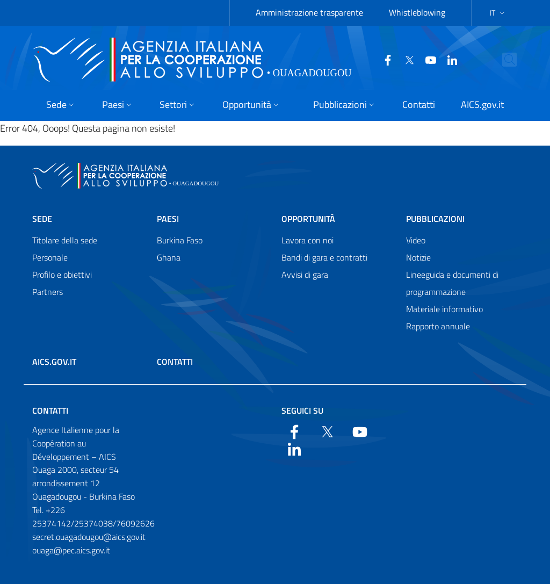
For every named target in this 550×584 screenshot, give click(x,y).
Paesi (168, 218)
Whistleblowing (417, 12)
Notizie (418, 257)
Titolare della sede (64, 240)
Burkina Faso (179, 240)
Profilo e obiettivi (62, 274)
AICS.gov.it (54, 361)
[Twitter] (401, 59)
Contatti (175, 361)
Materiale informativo (444, 308)
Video (415, 240)
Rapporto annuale (438, 326)
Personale (50, 257)
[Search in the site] (519, 60)
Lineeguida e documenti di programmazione (452, 283)
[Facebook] (379, 59)
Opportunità (308, 218)
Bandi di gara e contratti (324, 257)
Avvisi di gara (304, 274)
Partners (47, 291)
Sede (42, 218)
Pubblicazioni (435, 218)
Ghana (168, 257)
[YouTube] (422, 59)
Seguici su (302, 410)
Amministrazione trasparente (309, 12)
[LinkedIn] (444, 59)
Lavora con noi (307, 240)
